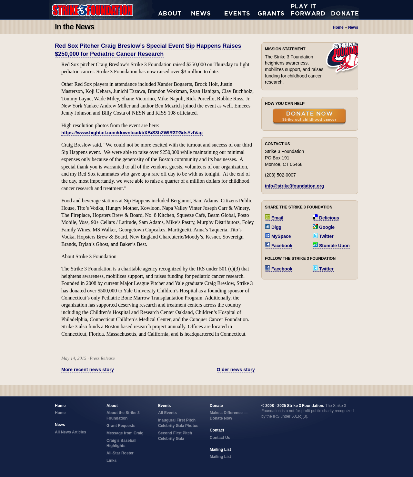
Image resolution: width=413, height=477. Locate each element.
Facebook (278, 245)
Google (324, 227)
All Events (241, 9)
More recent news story (87, 369)
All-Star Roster (120, 453)
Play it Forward (307, 9)
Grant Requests (274, 9)
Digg (273, 227)
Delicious (326, 217)
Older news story (236, 369)
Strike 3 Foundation (103, 9)
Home (338, 27)
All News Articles (208, 9)
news (353, 27)
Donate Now (341, 9)
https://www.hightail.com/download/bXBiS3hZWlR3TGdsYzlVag (132, 132)
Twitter (323, 236)
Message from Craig (125, 433)
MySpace (278, 236)
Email (274, 217)
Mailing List (220, 456)
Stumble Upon (331, 245)
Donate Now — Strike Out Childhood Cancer (309, 117)
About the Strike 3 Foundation (174, 9)
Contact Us (220, 437)
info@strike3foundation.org (294, 185)
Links (111, 460)
